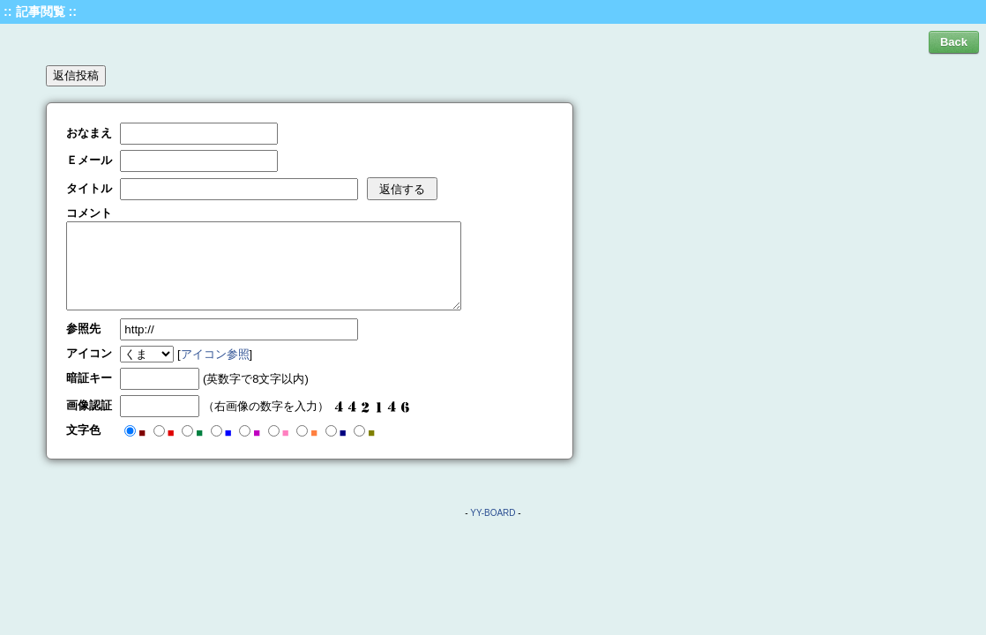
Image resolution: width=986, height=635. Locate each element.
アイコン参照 (215, 354)
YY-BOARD (492, 513)
